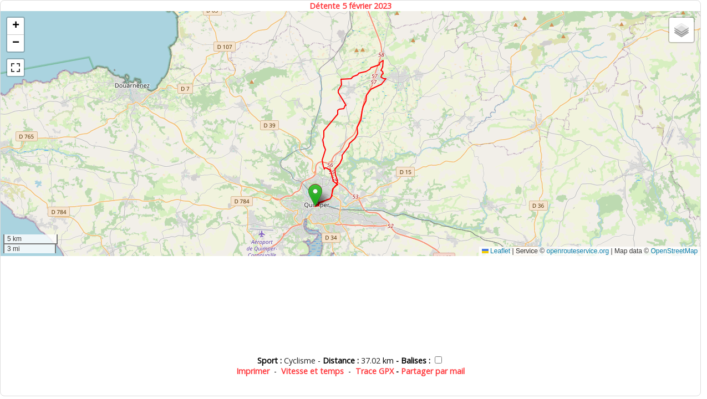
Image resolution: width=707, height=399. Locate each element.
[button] (315, 195)
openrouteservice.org (577, 251)
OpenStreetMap (674, 251)
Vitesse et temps (312, 371)
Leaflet (496, 251)
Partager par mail (433, 371)
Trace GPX (374, 371)
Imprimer (252, 371)
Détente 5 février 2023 (350, 6)
